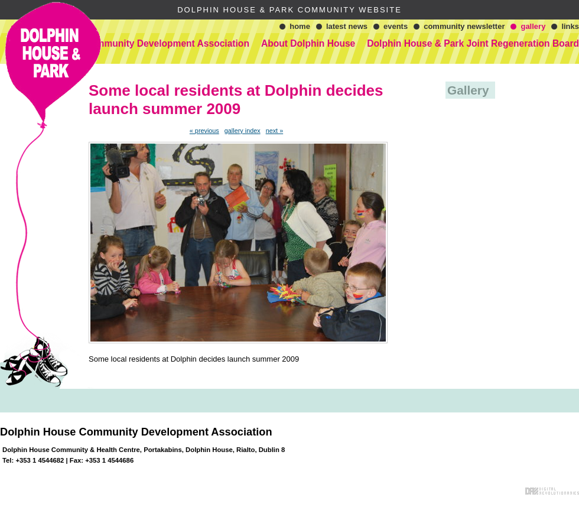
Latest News (346, 26)
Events (395, 26)
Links (570, 26)
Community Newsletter (464, 26)
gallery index (243, 130)
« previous (204, 130)
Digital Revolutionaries (552, 491)
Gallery (533, 26)
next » (275, 130)
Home (300, 26)
